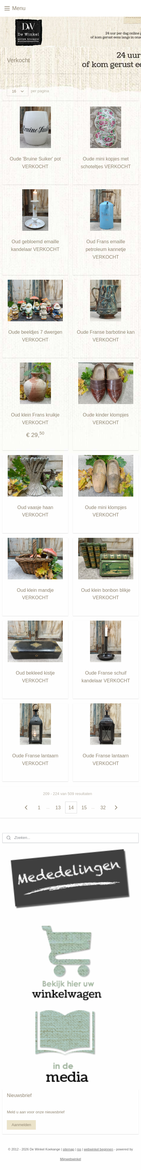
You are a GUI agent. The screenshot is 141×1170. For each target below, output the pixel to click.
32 (103, 807)
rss (79, 1149)
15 (84, 807)
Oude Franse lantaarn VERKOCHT (35, 759)
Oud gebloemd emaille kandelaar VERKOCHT (35, 245)
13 (58, 807)
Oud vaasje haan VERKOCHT (35, 511)
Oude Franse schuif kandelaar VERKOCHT (105, 676)
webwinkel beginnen (98, 1149)
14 (71, 807)
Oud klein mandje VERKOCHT (35, 594)
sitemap (68, 1149)
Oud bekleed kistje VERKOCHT (35, 676)
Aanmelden (21, 1125)
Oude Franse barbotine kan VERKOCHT (106, 336)
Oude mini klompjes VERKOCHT (106, 511)
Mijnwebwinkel (70, 1159)
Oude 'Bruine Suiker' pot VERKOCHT (35, 163)
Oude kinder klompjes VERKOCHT (106, 419)
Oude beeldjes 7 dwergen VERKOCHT (35, 336)
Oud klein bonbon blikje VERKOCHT (105, 594)
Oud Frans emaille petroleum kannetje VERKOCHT (106, 249)
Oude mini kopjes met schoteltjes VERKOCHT (106, 163)
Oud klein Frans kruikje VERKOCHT (35, 419)
